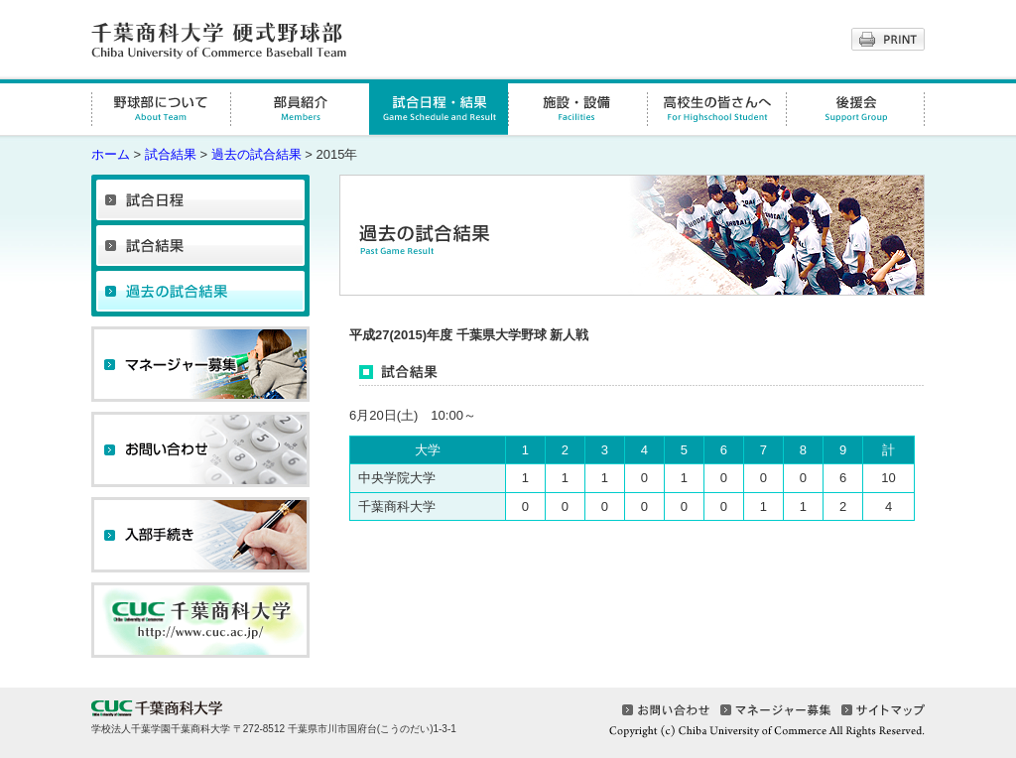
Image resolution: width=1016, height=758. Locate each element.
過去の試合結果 (256, 154)
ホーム (110, 154)
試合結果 (170, 154)
